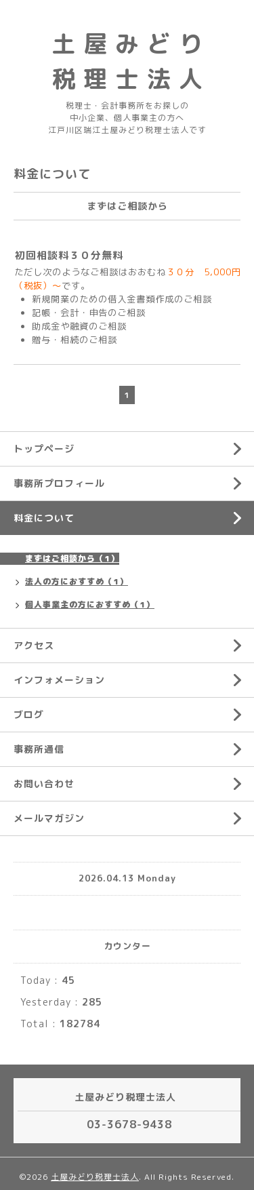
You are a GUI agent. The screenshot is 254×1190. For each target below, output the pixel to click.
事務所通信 (39, 748)
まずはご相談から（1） (72, 558)
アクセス (34, 645)
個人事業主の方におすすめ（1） (89, 604)
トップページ (44, 448)
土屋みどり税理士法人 (95, 1177)
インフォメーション (59, 679)
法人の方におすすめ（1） (76, 581)
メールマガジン (49, 818)
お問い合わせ (44, 783)
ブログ (29, 714)
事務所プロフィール (59, 483)
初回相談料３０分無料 (69, 255)
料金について (44, 517)
